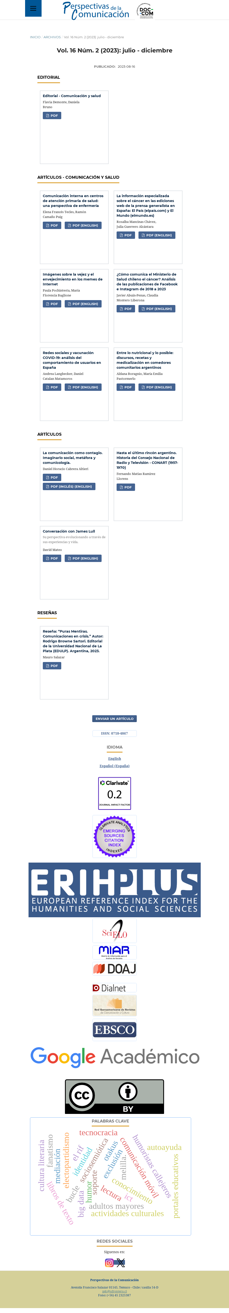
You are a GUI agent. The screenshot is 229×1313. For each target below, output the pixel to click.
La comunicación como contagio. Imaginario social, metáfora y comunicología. (73, 458)
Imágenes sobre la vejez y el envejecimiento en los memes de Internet (73, 279)
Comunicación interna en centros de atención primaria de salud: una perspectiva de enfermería (73, 201)
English (114, 758)
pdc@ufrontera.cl (114, 1291)
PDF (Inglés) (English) (71, 486)
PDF (54, 115)
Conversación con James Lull (74, 536)
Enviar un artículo (115, 719)
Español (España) (115, 766)
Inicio (35, 37)
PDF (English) (85, 225)
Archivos (52, 37)
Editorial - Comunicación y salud (72, 96)
